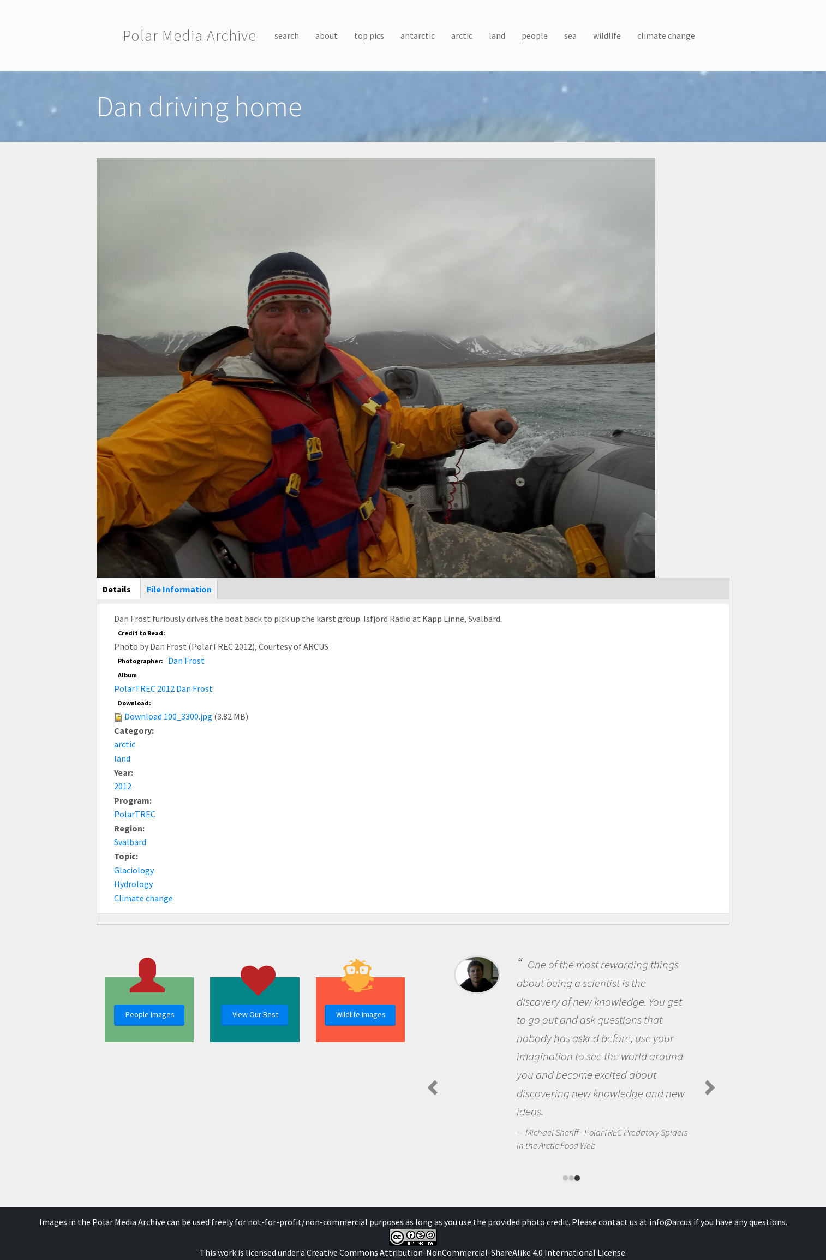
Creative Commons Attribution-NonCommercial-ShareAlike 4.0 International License (466, 1252)
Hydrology (133, 883)
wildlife (607, 35)
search (286, 35)
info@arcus (670, 1221)
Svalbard (130, 841)
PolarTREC (134, 814)
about (326, 35)
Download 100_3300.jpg (168, 716)
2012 (122, 786)
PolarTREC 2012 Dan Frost (163, 688)
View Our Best (255, 1014)
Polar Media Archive (189, 35)
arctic (461, 35)
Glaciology (134, 870)
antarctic (417, 35)
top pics (369, 35)
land (497, 35)
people (535, 35)
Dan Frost (186, 660)
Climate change (143, 898)
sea (570, 35)
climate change (666, 35)
